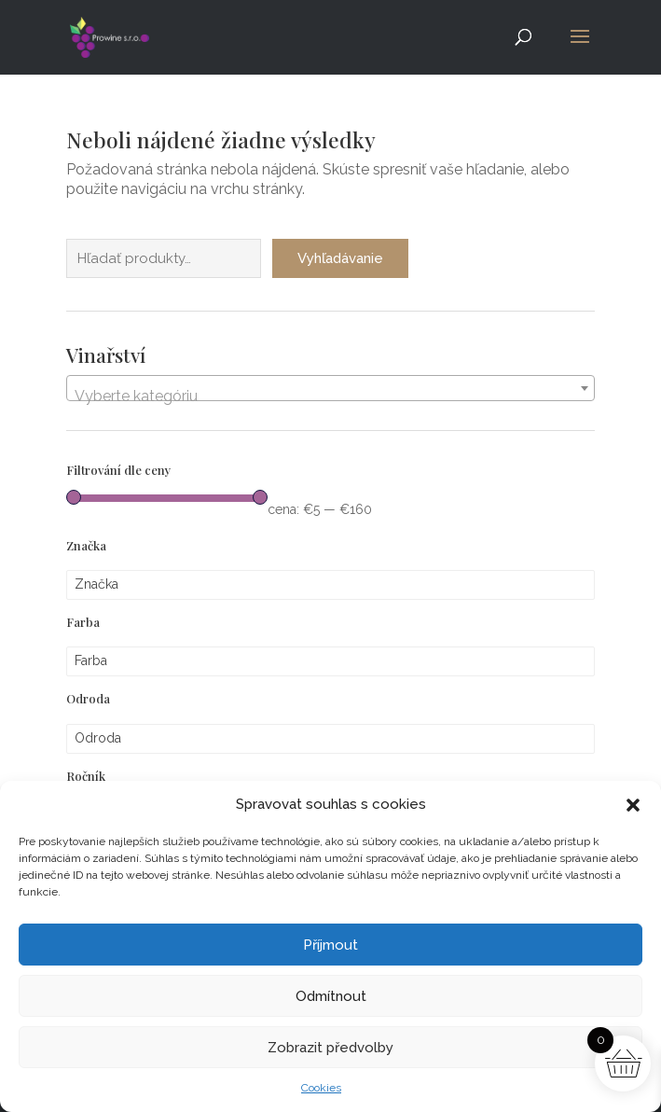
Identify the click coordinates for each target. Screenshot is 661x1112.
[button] (633, 805)
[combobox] (330, 388)
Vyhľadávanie (340, 258)
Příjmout (330, 945)
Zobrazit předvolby (330, 1047)
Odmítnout (331, 996)
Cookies (321, 1087)
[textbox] (330, 396)
